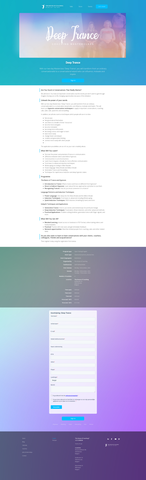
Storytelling (78, 424)
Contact (24, 455)
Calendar (24, 445)
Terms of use (78, 444)
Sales (70, 424)
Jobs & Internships (27, 452)
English (54, 438)
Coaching (64, 424)
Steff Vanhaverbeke (79, 264)
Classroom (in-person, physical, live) (84, 255)
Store (80, 7)
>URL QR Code (119, 439)
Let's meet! (101, 7)
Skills (71, 7)
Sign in (73, 80)
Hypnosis (56, 424)
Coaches (24, 449)
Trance (91, 424)
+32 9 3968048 (79, 440)
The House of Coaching (80, 261)
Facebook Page (112, 439)
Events (90, 7)
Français (54, 440)
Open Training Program (80, 251)
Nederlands (77, 258)
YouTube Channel (116, 439)
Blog (23, 442)
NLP (85, 424)
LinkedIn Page (108, 439)
